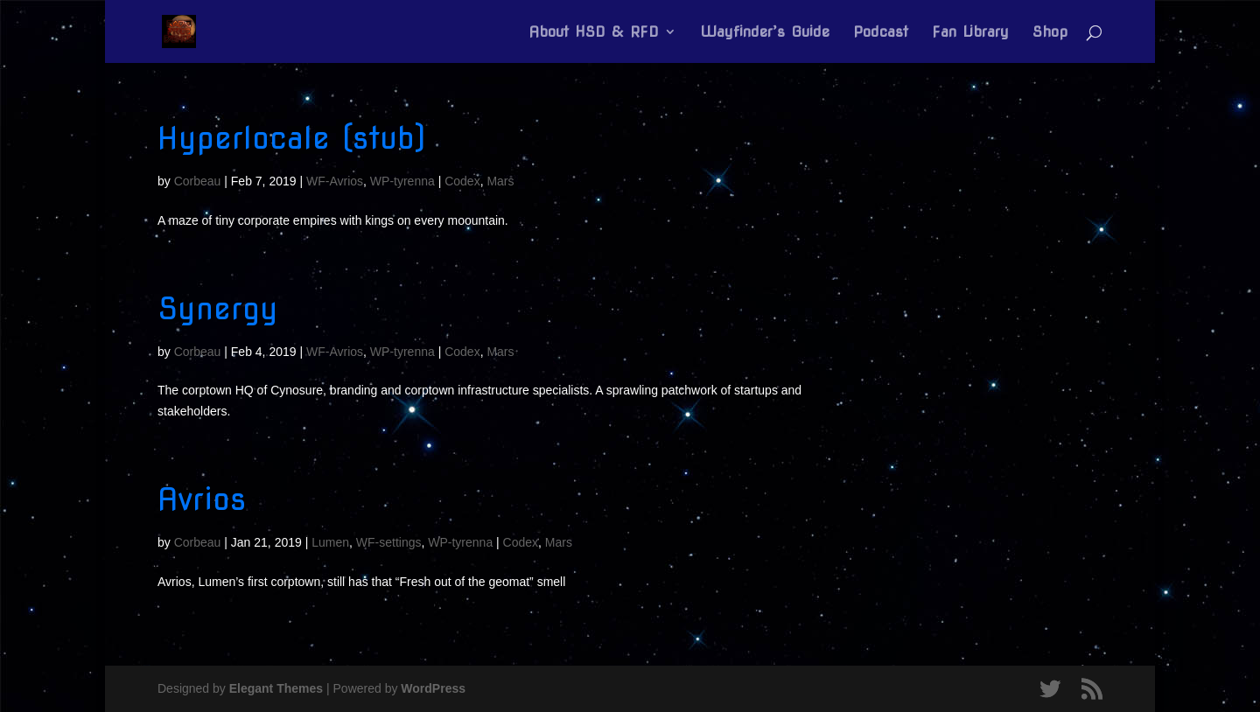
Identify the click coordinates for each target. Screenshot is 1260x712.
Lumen (330, 542)
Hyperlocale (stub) (292, 138)
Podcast (880, 32)
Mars (500, 181)
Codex (462, 181)
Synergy (218, 308)
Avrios (202, 499)
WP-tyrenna (402, 181)
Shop (1050, 32)
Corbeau (197, 181)
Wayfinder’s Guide (765, 32)
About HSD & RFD (593, 32)
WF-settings (389, 542)
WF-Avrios (334, 181)
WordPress (433, 688)
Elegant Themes (276, 688)
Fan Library (970, 32)
